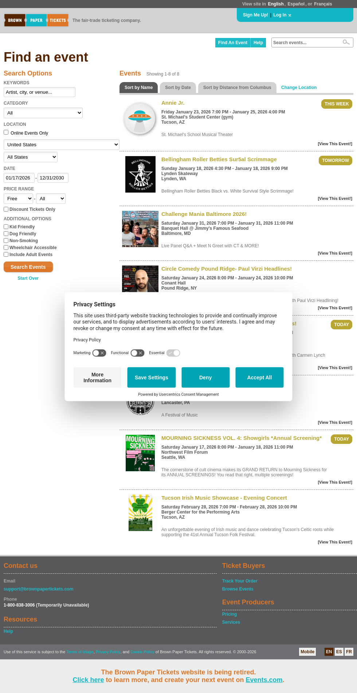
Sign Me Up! (255, 15)
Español (296, 4)
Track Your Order (240, 581)
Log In (279, 15)
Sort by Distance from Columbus (237, 87)
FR (349, 651)
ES (339, 651)
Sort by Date (178, 87)
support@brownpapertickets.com (38, 589)
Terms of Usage (79, 652)
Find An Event (232, 42)
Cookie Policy (142, 652)
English (275, 4)
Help (258, 42)
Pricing (229, 614)
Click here (88, 680)
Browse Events (238, 589)
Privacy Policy (108, 652)
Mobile (307, 651)
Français (323, 4)
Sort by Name (139, 87)
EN (329, 651)
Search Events (28, 267)
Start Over (28, 278)
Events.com (264, 680)
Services (231, 622)
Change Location (299, 87)
